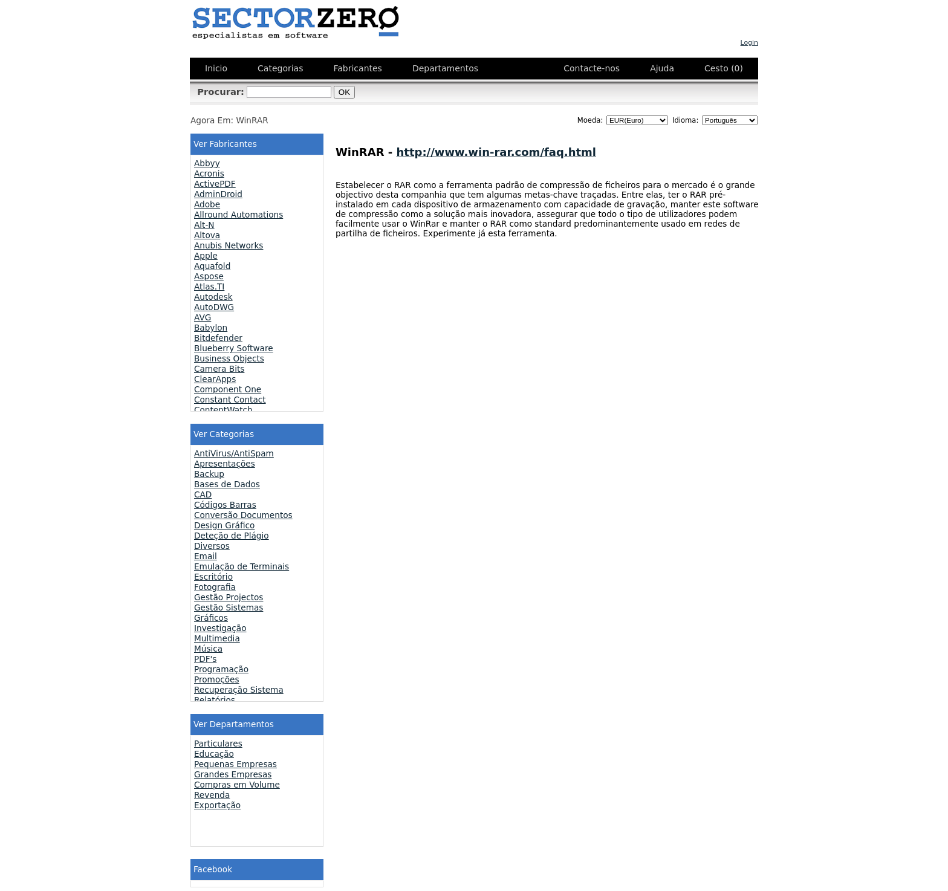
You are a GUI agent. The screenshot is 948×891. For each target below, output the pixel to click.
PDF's (205, 659)
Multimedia (217, 638)
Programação (221, 669)
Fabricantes (357, 68)
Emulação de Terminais (241, 566)
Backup (209, 474)
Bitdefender (218, 338)
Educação (214, 754)
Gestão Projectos (228, 597)
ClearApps (215, 379)
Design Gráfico (224, 525)
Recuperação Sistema (239, 690)
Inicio (216, 68)
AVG (202, 317)
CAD (203, 494)
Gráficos (211, 618)
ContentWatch (223, 410)
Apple (206, 256)
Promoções (216, 679)
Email (205, 556)
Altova (207, 235)
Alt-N (204, 225)
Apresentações (224, 463)
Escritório (213, 577)
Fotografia (215, 587)
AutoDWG (214, 307)
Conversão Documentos (243, 515)
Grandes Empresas (232, 774)
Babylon (210, 327)
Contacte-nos (591, 68)
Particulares (218, 743)
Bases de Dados (227, 484)
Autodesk (213, 297)
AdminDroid (218, 194)
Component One (227, 389)
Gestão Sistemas (228, 607)
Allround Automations (238, 214)
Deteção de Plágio (231, 535)
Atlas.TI (209, 286)
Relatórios (214, 700)
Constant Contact (230, 399)
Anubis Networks (228, 245)
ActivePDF (215, 184)
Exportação (217, 805)
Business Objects (229, 358)
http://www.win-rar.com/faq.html (497, 152)
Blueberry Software (233, 348)
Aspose (209, 276)
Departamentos (445, 68)
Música (208, 648)
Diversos (212, 546)
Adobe (207, 204)
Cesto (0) (723, 68)
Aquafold (212, 266)
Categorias (280, 68)
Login (749, 43)
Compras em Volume (237, 784)
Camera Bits (219, 369)
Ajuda (662, 68)
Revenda (212, 795)
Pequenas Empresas (235, 764)
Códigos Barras (225, 505)
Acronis (209, 173)
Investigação (220, 628)
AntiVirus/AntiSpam (234, 453)
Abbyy (207, 163)
